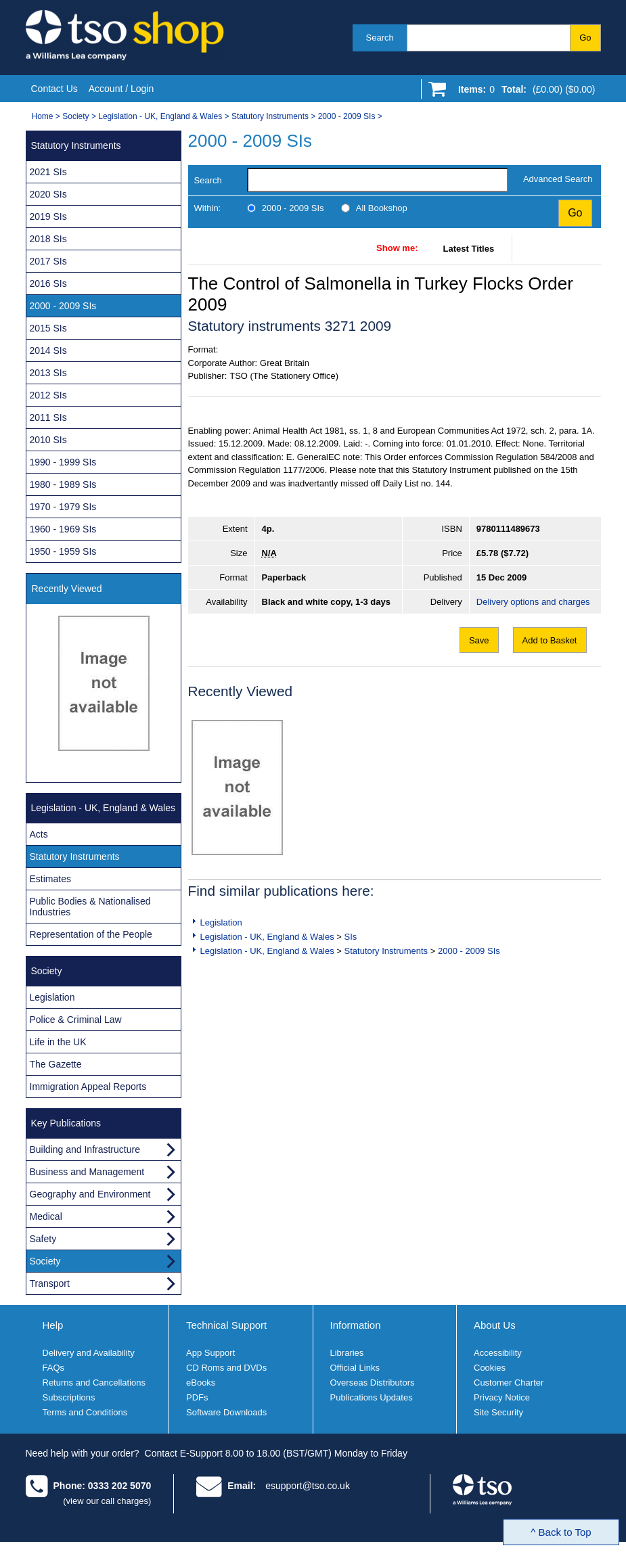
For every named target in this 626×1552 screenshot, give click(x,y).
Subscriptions (69, 1397)
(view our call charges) (107, 1501)
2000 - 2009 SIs (347, 116)
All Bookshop (381, 208)
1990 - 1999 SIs (63, 462)
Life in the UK (58, 1041)
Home (42, 116)
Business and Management (87, 1171)
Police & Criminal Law (76, 1019)
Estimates (50, 878)
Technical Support (226, 1325)
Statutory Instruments (270, 116)
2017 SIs (48, 261)
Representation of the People (91, 934)
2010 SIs (48, 439)
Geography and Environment (90, 1194)
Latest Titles (469, 249)
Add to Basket (549, 640)
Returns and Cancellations (94, 1382)
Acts (39, 834)
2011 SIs (48, 417)
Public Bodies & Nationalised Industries (90, 906)
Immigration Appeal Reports (88, 1086)
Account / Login (121, 88)
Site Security (498, 1412)
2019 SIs (48, 216)
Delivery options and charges (533, 602)
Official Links (355, 1368)
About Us (495, 1325)
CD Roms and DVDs (226, 1368)
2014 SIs (48, 350)
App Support (210, 1353)
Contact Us (54, 88)
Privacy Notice (502, 1397)
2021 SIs (48, 171)
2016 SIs (48, 283)
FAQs (54, 1368)
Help (53, 1325)
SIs (350, 937)
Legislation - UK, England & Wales (160, 116)
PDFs (197, 1397)
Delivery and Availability (89, 1353)
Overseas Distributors (372, 1382)
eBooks (200, 1382)
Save (479, 640)
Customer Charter (508, 1382)
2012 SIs (48, 395)
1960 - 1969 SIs (63, 529)
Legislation (221, 922)
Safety (43, 1238)
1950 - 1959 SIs (63, 551)
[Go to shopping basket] (523, 92)
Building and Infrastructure (85, 1149)
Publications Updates (371, 1397)
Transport (50, 1283)
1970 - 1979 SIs (63, 506)
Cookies (490, 1368)
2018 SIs (48, 238)
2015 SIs (48, 328)
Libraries (347, 1353)
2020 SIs (48, 194)
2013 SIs (48, 372)
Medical (46, 1216)
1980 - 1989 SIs (63, 484)
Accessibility (498, 1353)
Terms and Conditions (85, 1412)
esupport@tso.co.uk (307, 1485)
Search (380, 37)
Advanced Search (558, 179)
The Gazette (56, 1064)
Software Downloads (226, 1412)
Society (75, 116)
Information (355, 1325)
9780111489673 (508, 529)
